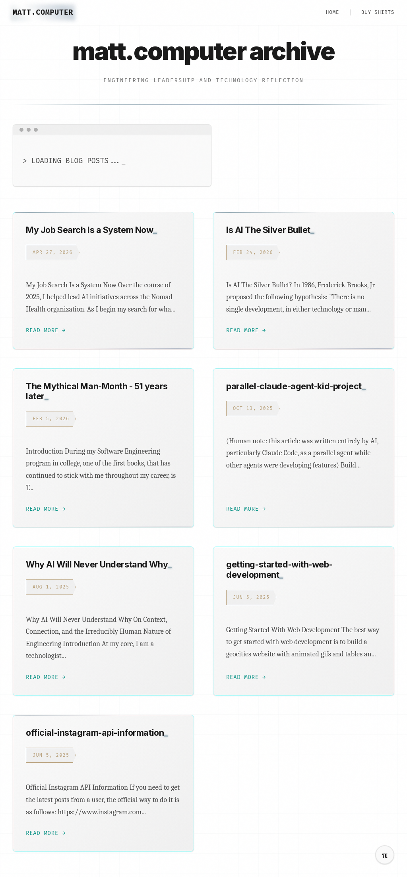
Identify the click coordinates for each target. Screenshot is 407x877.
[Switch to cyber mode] (384, 854)
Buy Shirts (377, 12)
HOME (332, 12)
